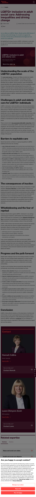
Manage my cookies (18, 486)
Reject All (18, 490)
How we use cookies (24, 480)
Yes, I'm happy (18, 494)
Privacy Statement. (17, 482)
